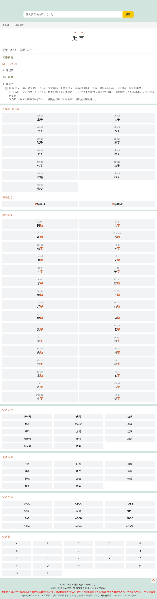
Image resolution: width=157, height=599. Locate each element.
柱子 (117, 117)
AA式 (27, 503)
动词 (129, 416)
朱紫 (40, 186)
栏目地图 (69, 595)
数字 (27, 486)
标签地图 (78, 595)
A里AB (130, 526)
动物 (129, 471)
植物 (129, 464)
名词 (27, 424)
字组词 (40, 204)
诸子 (40, 140)
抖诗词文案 (55, 588)
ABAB (27, 526)
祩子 (117, 175)
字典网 (54, 595)
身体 (27, 471)
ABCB (78, 518)
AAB (27, 518)
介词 (78, 431)
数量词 (27, 438)
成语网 (61, 595)
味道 (129, 478)
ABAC (130, 511)
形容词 (78, 424)
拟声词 (27, 416)
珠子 (117, 129)
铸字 (40, 163)
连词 (129, 431)
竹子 (40, 129)
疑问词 (27, 446)
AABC (27, 511)
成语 (78, 446)
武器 (78, 486)
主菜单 (152, 4)
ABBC (130, 518)
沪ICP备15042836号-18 (125, 595)
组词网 (47, 595)
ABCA (78, 526)
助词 (129, 438)
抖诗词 (5, 25)
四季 (78, 471)
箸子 (117, 163)
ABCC (78, 503)
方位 (78, 478)
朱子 (40, 152)
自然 (78, 464)
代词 (78, 416)
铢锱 (40, 175)
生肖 (27, 464)
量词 (27, 431)
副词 (129, 424)
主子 (40, 117)
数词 (78, 438)
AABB (130, 503)
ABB (78, 511)
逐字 (117, 140)
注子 (117, 152)
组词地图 (87, 595)
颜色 (27, 478)
